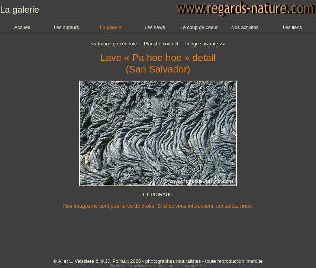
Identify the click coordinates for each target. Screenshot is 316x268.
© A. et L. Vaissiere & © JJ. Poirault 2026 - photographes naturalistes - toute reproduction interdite (157, 261)
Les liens (292, 27)
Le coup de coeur (198, 27)
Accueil (22, 27)
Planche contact (161, 43)
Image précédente (117, 43)
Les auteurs (66, 27)
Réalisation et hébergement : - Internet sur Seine (158, 266)
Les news (155, 27)
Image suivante (201, 43)
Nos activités (245, 27)
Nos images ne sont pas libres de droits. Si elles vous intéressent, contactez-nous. (158, 206)
